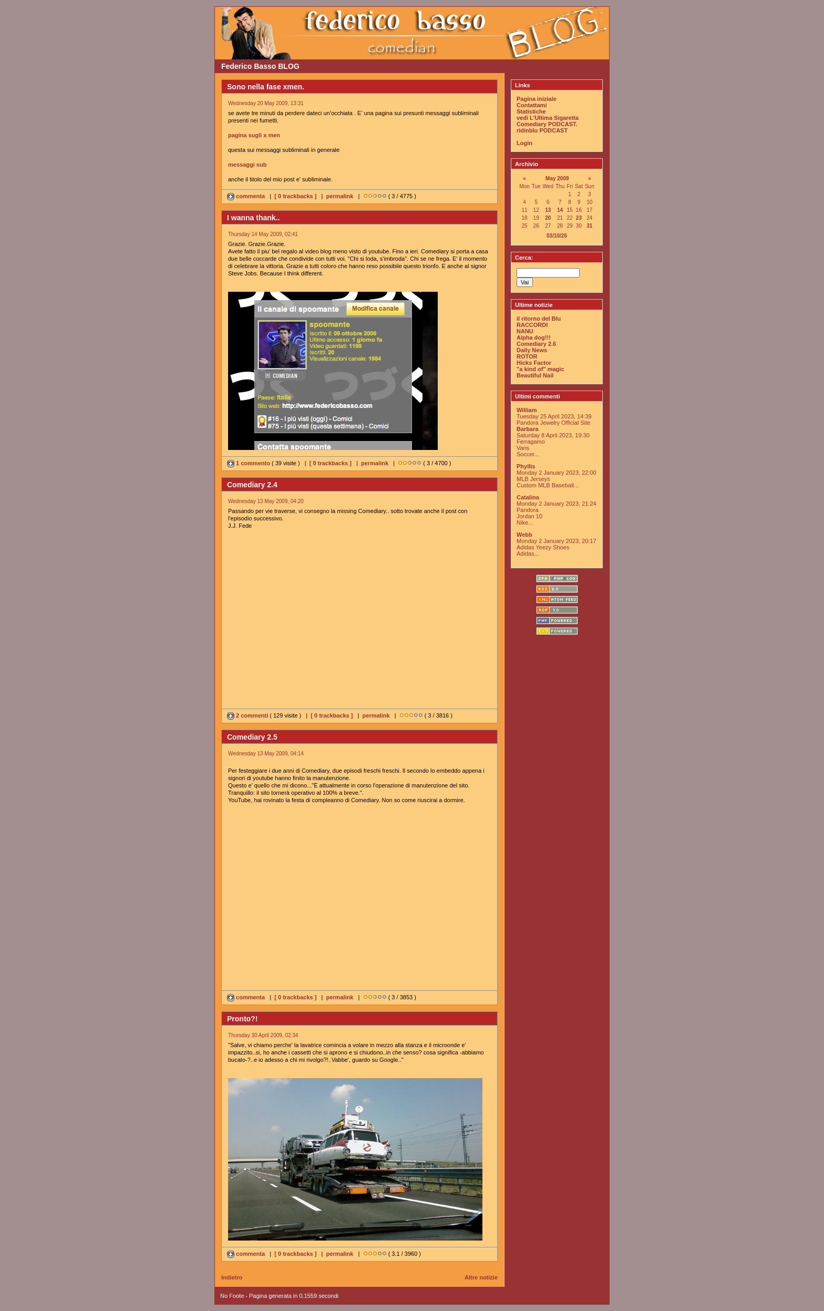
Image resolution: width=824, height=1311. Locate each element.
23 (579, 218)
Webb (524, 534)
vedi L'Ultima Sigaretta (548, 118)
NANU (525, 331)
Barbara (528, 429)
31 (589, 226)
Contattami (532, 105)
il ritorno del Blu (539, 318)
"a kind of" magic (540, 369)
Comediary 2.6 (536, 344)
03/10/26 (557, 236)
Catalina (528, 497)
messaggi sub (247, 164)
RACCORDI (532, 325)
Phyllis (526, 466)
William (527, 410)
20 (548, 218)
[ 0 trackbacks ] (295, 196)
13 (548, 210)
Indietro (231, 1277)
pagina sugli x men (254, 135)
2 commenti (248, 715)
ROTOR (527, 356)
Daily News (532, 350)
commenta (246, 196)
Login (524, 143)
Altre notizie (481, 1277)
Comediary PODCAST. (547, 124)
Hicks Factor (534, 363)
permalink (339, 196)
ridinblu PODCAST (542, 130)
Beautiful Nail (535, 375)
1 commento (249, 463)
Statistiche (531, 111)
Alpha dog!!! (534, 337)
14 (560, 210)
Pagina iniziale (537, 99)
